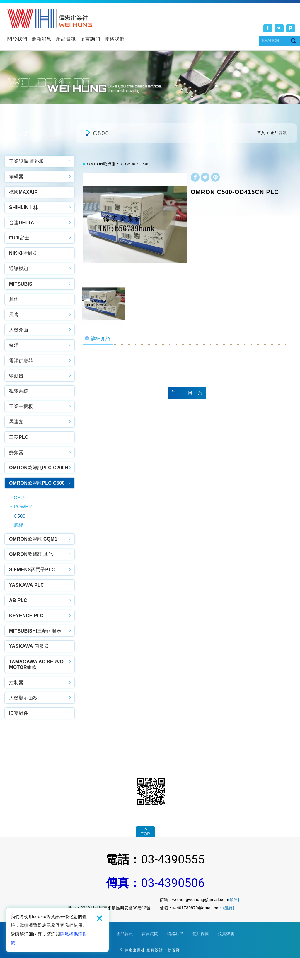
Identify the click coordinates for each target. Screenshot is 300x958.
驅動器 (16, 375)
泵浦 (14, 345)
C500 (19, 516)
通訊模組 (18, 268)
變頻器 (16, 452)
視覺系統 (18, 391)
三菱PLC (18, 437)
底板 (18, 525)
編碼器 (16, 176)
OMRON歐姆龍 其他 (31, 554)
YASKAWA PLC (26, 585)
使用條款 (200, 933)
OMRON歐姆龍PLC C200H (38, 467)
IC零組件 (18, 713)
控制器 (16, 682)
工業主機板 (21, 406)
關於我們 (17, 38)
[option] (135, 224)
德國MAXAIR (23, 192)
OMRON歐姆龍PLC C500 (37, 482)
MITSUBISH (22, 283)
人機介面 (18, 329)
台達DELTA (21, 222)
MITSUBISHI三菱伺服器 (35, 630)
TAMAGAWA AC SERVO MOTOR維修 (36, 664)
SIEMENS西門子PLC (32, 569)
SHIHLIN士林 (23, 207)
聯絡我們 (115, 38)
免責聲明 (226, 933)
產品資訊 (66, 38)
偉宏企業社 (49, 18)
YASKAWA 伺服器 (29, 646)
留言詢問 (90, 38)
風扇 (14, 314)
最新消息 (42, 38)
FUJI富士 (19, 237)
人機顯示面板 (23, 697)
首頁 (261, 133)
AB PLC (18, 600)
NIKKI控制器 (23, 253)
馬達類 (16, 421)
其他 (14, 299)
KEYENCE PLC (26, 615)
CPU (19, 497)
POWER (23, 506)
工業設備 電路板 (26, 161)
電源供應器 (21, 360)
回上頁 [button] (195, 392)
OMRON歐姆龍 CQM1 (33, 539)
